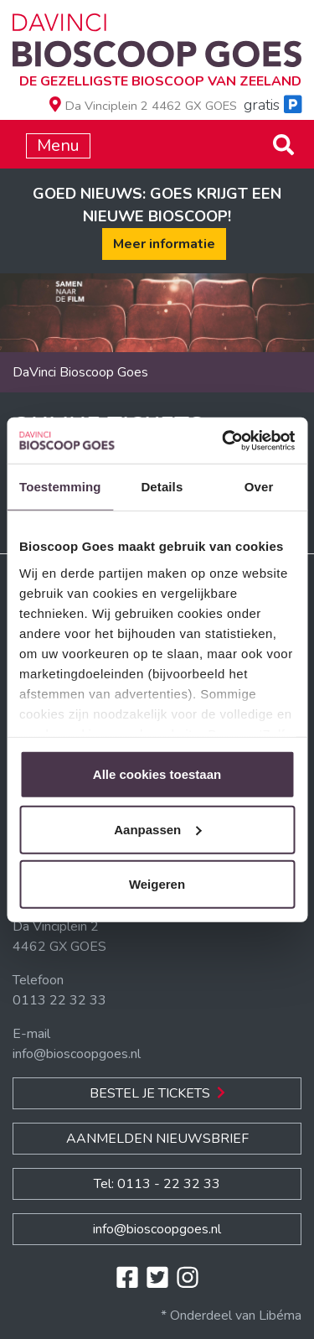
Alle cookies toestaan (157, 774)
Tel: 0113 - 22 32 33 (157, 1184)
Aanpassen (157, 829)
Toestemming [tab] (60, 487)
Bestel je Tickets (157, 1093)
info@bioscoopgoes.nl (77, 1054)
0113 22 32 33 (59, 1000)
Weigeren (157, 884)
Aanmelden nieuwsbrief (157, 1138)
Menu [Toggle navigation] (58, 145)
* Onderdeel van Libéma (231, 1315)
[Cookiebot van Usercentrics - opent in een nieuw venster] (223, 440)
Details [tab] (162, 487)
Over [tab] (259, 487)
